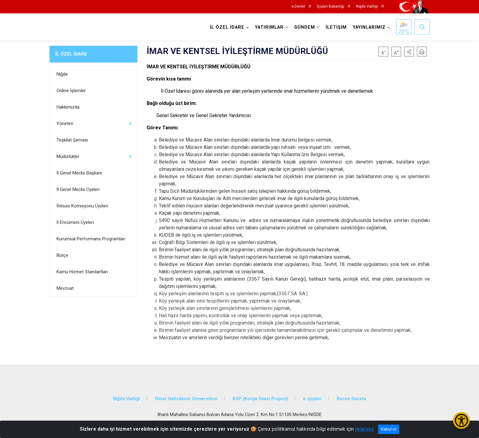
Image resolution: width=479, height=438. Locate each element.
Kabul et (389, 429)
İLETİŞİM (336, 27)
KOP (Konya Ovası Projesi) (260, 398)
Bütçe (62, 255)
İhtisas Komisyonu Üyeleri (82, 206)
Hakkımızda (68, 107)
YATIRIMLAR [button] (269, 27)
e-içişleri (312, 398)
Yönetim (65, 123)
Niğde (62, 74)
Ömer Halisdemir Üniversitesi (186, 398)
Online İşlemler (71, 90)
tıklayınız (364, 429)
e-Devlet (298, 7)
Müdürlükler (68, 156)
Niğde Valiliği (367, 7)
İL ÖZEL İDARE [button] (227, 27)
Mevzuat (65, 288)
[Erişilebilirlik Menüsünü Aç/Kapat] (461, 420)
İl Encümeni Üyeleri (75, 222)
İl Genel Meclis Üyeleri (78, 189)
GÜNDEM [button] (304, 27)
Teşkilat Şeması (72, 140)
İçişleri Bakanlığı (330, 7)
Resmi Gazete (351, 398)
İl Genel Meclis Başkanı (79, 173)
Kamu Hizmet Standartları (82, 272)
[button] (409, 51)
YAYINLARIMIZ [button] (369, 27)
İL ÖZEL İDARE (71, 54)
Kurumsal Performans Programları (91, 239)
